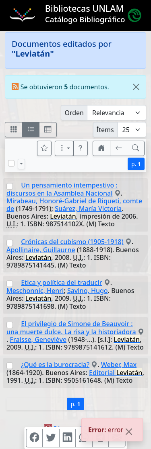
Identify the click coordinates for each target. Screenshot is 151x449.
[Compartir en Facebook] (34, 438)
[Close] (136, 87)
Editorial (115, 372)
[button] (80, 148)
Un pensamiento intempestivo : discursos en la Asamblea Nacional (62, 189)
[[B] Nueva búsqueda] (136, 148)
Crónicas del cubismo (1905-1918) (72, 241)
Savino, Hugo (87, 290)
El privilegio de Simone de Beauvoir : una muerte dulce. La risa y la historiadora (71, 327)
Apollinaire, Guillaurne (40, 249)
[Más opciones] (64, 148)
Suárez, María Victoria (88, 208)
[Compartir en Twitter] (50, 438)
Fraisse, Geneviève (38, 339)
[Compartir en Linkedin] (67, 438)
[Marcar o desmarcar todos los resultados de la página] (11, 163)
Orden (74, 112)
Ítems (105, 129)
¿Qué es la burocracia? (55, 364)
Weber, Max (119, 364)
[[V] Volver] (119, 148)
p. (136, 164)
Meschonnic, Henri (35, 290)
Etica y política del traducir (61, 282)
